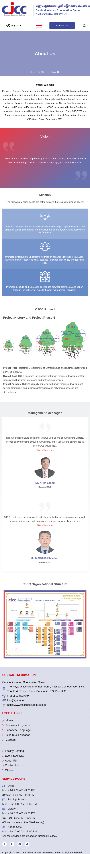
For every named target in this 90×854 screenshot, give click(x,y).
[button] (39, 25)
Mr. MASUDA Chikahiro (45, 558)
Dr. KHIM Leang (45, 483)
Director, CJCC (44, 487)
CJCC (37, 72)
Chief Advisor (45, 562)
